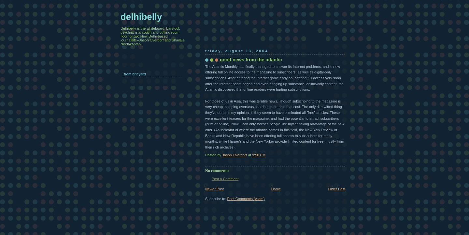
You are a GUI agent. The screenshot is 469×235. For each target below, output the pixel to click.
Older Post (336, 189)
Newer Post (214, 189)
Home (276, 189)
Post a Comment (225, 179)
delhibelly (141, 17)
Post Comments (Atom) (246, 199)
